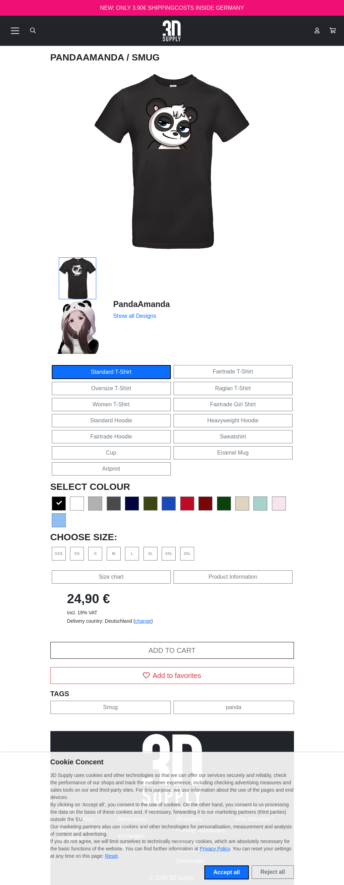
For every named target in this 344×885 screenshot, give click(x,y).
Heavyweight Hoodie (233, 420)
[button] (332, 30)
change (143, 621)
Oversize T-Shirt (111, 388)
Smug (110, 707)
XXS (58, 553)
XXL (169, 553)
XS (76, 553)
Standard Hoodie (111, 420)
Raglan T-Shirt (233, 388)
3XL (187, 553)
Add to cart (171, 650)
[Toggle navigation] (15, 30)
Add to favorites (172, 675)
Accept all (226, 872)
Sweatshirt (233, 437)
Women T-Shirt (110, 404)
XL (150, 553)
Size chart (111, 577)
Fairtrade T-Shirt (233, 371)
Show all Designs (134, 316)
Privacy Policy (215, 848)
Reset (111, 856)
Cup (111, 453)
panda (233, 707)
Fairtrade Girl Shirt (233, 404)
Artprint (111, 469)
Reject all (272, 872)
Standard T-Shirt (111, 372)
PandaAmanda (88, 57)
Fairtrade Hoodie (111, 437)
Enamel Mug (233, 453)
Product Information (233, 577)
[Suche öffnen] (33, 30)
